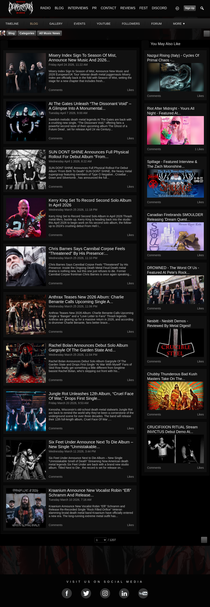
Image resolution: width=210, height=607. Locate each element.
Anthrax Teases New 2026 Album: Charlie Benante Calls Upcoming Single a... (86, 299)
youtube (104, 23)
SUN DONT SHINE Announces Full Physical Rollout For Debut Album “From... (89, 154)
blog (34, 23)
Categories (27, 33)
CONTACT (108, 8)
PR (94, 8)
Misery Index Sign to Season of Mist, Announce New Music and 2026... (83, 57)
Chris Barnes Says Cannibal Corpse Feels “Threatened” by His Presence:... (87, 251)
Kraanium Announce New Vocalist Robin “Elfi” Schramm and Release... (90, 492)
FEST (144, 8)
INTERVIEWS (78, 8)
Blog (11, 33)
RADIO (45, 8)
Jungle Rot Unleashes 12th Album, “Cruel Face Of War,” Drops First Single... (91, 396)
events (79, 23)
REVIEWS (127, 8)
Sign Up (189, 8)
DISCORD (159, 8)
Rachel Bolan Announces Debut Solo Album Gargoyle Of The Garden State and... (88, 347)
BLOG (59, 8)
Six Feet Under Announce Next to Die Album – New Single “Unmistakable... (91, 444)
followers (131, 23)
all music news (49, 33)
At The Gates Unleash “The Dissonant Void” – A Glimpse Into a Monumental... (90, 106)
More (179, 23)
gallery (55, 23)
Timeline (12, 23)
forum (156, 23)
